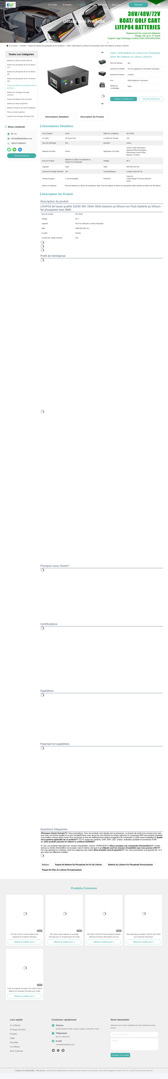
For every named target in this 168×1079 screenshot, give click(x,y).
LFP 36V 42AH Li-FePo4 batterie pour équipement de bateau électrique (25, 935)
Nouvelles (14, 1042)
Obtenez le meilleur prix (124, 99)
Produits (23, 46)
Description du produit (92, 117)
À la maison (54, 5)
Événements (103, 5)
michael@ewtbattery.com (21, 139)
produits (82, 5)
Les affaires (15, 1047)
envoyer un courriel (120, 1055)
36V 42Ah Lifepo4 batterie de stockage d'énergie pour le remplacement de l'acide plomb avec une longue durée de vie (64, 935)
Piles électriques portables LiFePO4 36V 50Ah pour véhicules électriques (143, 935)
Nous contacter (16, 1051)
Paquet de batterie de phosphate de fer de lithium (46, 46)
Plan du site (40, 1071)
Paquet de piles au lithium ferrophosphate (62, 870)
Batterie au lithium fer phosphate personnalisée (130, 865)
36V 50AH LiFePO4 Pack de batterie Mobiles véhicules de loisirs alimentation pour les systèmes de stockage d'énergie (103, 935)
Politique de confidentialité (24, 1071)
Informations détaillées (57, 117)
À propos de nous (68, 5)
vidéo (92, 5)
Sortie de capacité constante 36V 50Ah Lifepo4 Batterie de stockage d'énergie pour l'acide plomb (24, 989)
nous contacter (117, 5)
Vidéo (12, 1038)
